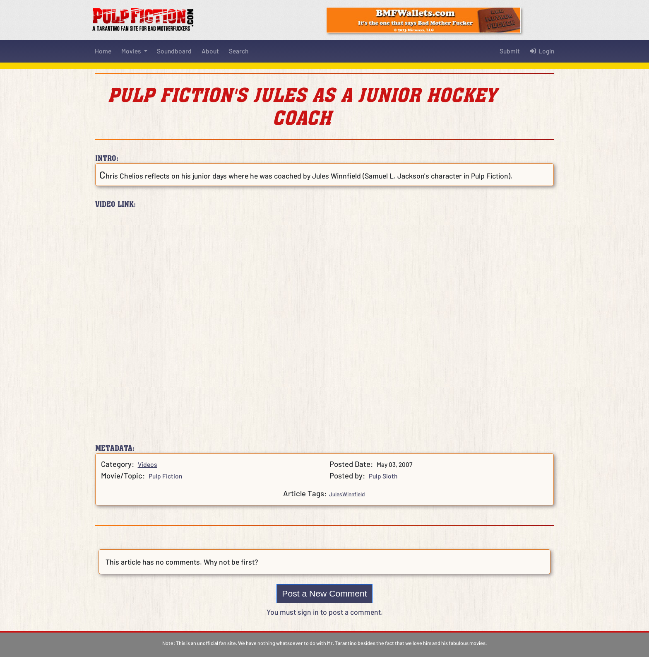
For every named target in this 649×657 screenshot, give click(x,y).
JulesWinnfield (347, 494)
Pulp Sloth (383, 476)
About (210, 51)
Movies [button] (131, 51)
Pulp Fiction (165, 476)
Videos (147, 464)
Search (238, 51)
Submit (510, 51)
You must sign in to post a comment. (325, 611)
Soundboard (174, 51)
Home (103, 51)
